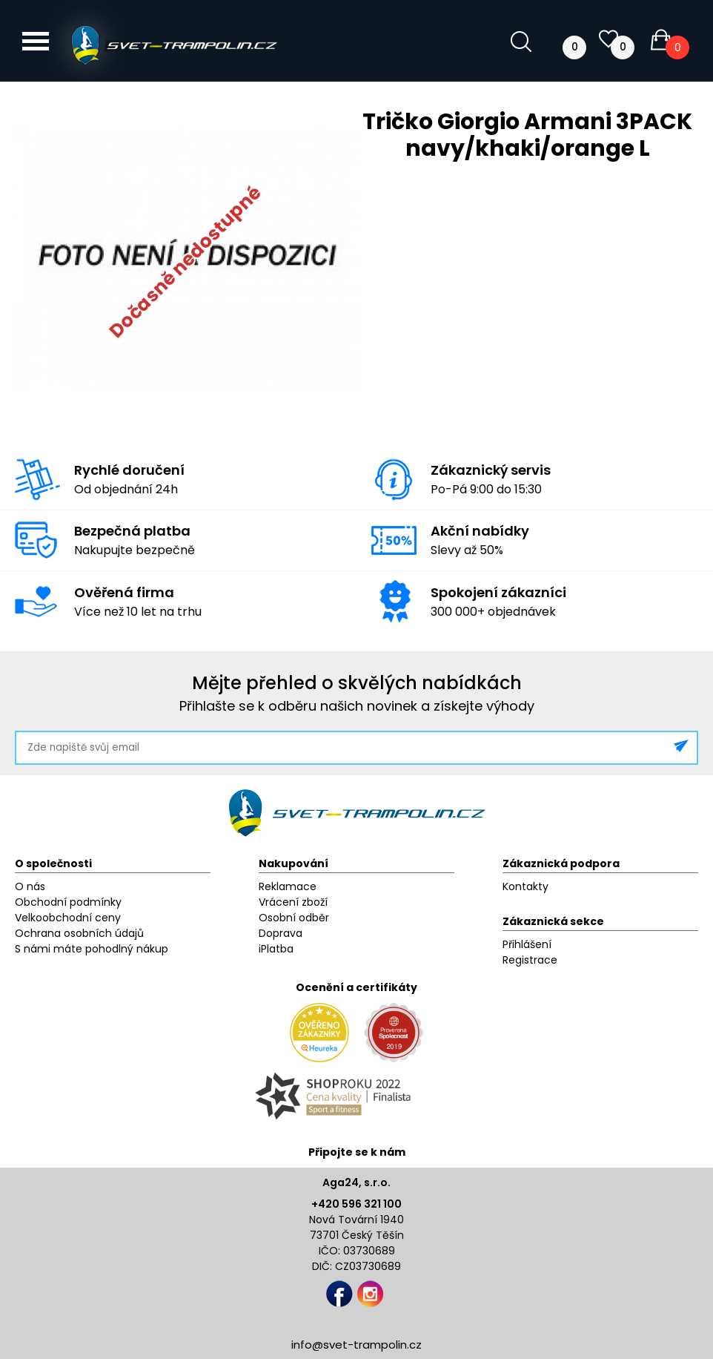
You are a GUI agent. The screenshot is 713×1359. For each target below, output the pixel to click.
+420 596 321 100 (356, 1204)
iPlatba (276, 948)
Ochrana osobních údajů (79, 933)
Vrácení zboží (293, 902)
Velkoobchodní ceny (68, 917)
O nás (30, 886)
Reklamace (287, 886)
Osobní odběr (294, 917)
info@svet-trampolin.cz (356, 1344)
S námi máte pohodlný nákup (91, 948)
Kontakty (525, 886)
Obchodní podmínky (68, 902)
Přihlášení (527, 944)
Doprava (280, 933)
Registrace (530, 959)
